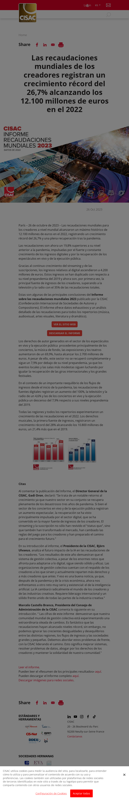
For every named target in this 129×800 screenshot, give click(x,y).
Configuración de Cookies (51, 795)
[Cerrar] (124, 776)
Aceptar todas (81, 795)
